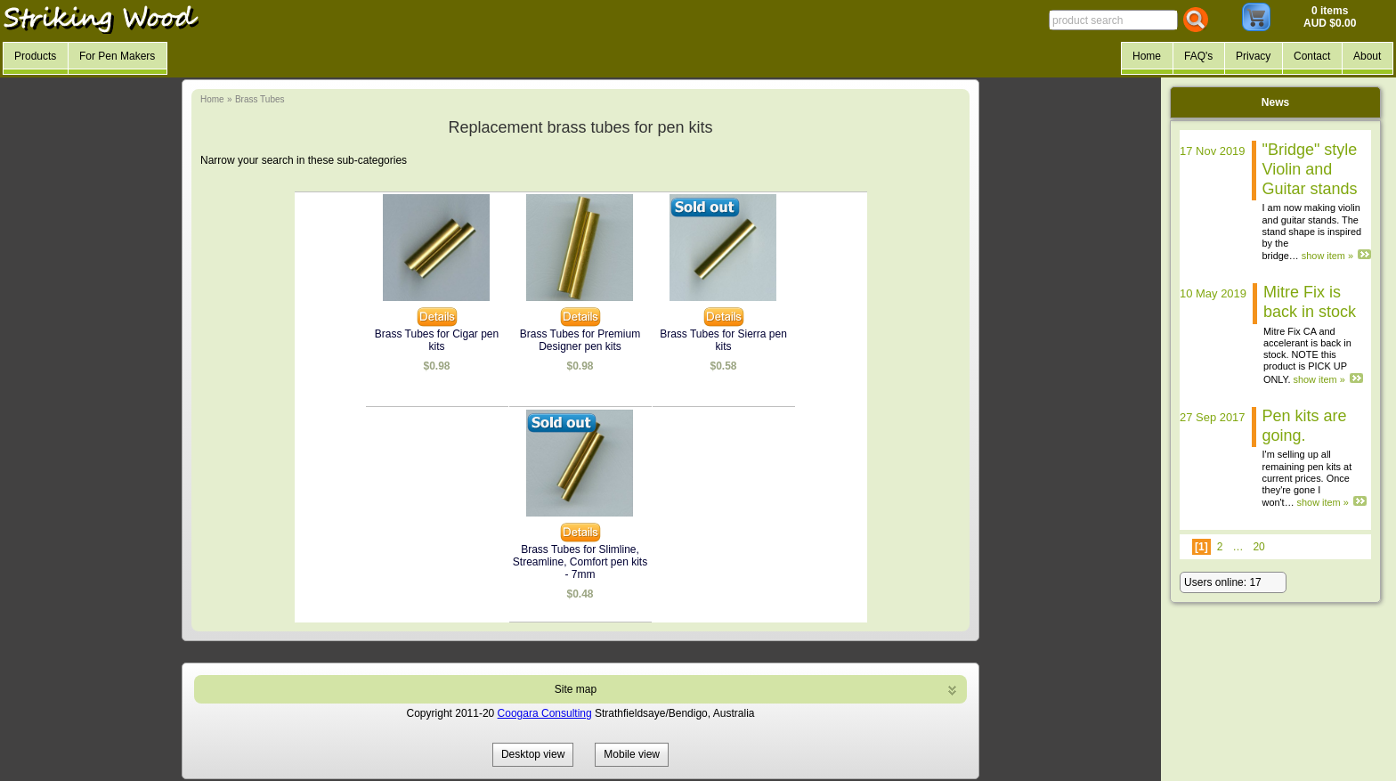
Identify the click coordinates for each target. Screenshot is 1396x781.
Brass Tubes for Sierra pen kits (723, 340)
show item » (1327, 255)
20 (1258, 547)
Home (212, 99)
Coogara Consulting (545, 713)
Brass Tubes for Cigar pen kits (437, 340)
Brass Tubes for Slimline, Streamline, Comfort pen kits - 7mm (580, 562)
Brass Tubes (260, 99)
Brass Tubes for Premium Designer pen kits (580, 340)
